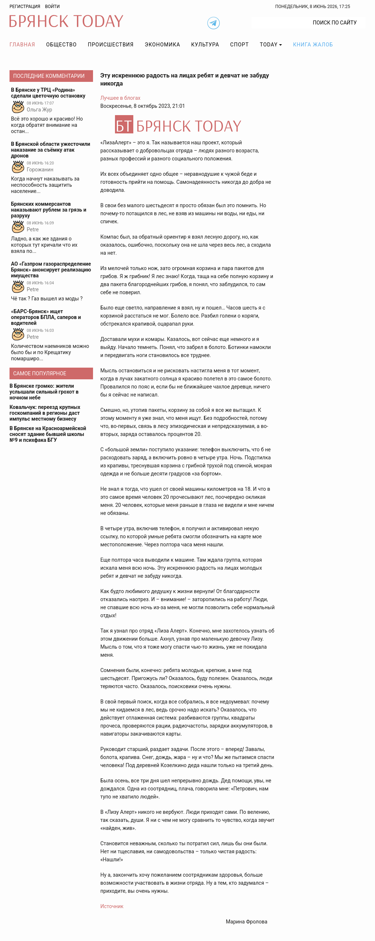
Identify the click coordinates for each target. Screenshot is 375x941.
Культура (205, 45)
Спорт (239, 45)
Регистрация (25, 6)
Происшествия (111, 45)
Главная (22, 45)
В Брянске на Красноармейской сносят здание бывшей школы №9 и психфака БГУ (48, 434)
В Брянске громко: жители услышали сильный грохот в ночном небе (44, 392)
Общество (61, 45)
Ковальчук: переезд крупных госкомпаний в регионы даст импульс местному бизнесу (45, 413)
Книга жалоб (313, 45)
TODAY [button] (269, 45)
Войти (52, 6)
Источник (111, 906)
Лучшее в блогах (120, 98)
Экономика (162, 45)
